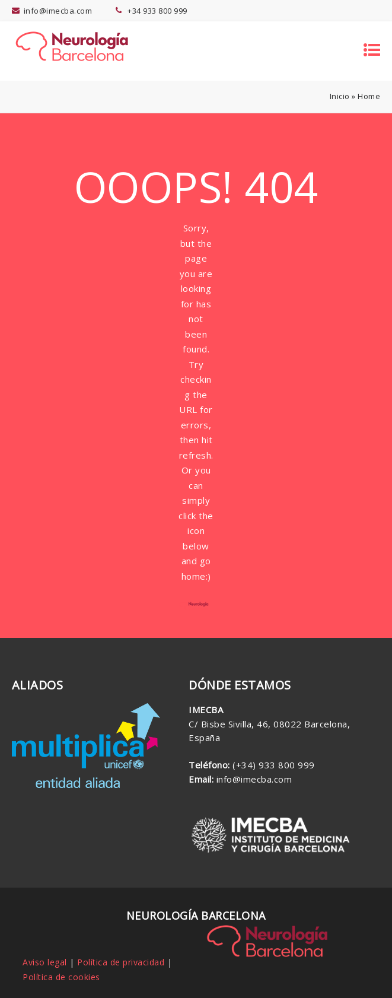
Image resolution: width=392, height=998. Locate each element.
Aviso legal (45, 962)
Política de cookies (61, 977)
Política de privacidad (120, 962)
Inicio (340, 96)
